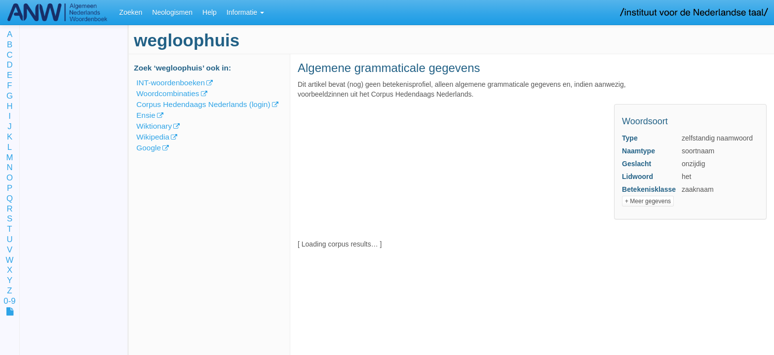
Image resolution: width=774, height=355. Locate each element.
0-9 (9, 301)
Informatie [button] (245, 12)
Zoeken (131, 12)
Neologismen (172, 12)
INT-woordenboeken (170, 82)
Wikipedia (152, 137)
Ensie (145, 115)
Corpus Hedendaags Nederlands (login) (203, 104)
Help (209, 12)
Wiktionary (154, 126)
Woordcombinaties (167, 93)
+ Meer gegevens (648, 201)
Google (148, 147)
